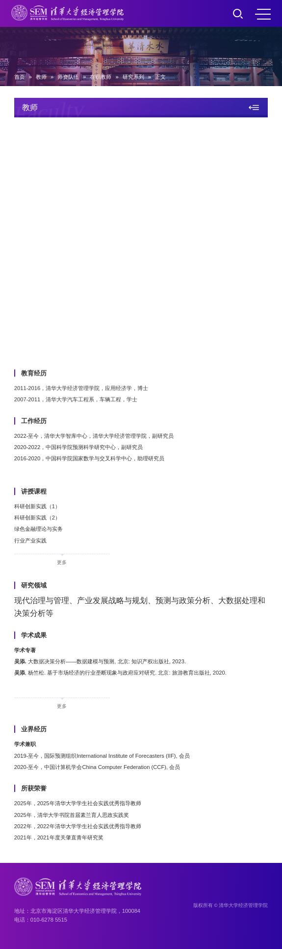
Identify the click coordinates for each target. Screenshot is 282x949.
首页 (19, 77)
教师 (41, 77)
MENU (263, 14)
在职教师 (100, 77)
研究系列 (133, 77)
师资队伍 (68, 77)
